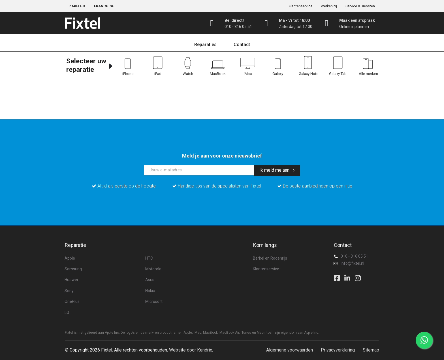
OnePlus (72, 301)
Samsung (73, 269)
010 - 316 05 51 (354, 256)
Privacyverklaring (338, 350)
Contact (242, 44)
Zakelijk (77, 6)
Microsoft (154, 301)
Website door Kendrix (190, 350)
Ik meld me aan (276, 170)
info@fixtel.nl (352, 263)
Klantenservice (300, 6)
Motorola (153, 269)
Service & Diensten (360, 6)
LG (67, 312)
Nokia (150, 290)
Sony (69, 290)
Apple (70, 258)
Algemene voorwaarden (289, 350)
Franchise (104, 6)
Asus (149, 279)
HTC (149, 258)
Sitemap (371, 350)
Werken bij (329, 6)
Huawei (71, 279)
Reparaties (205, 44)
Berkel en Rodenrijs (270, 258)
